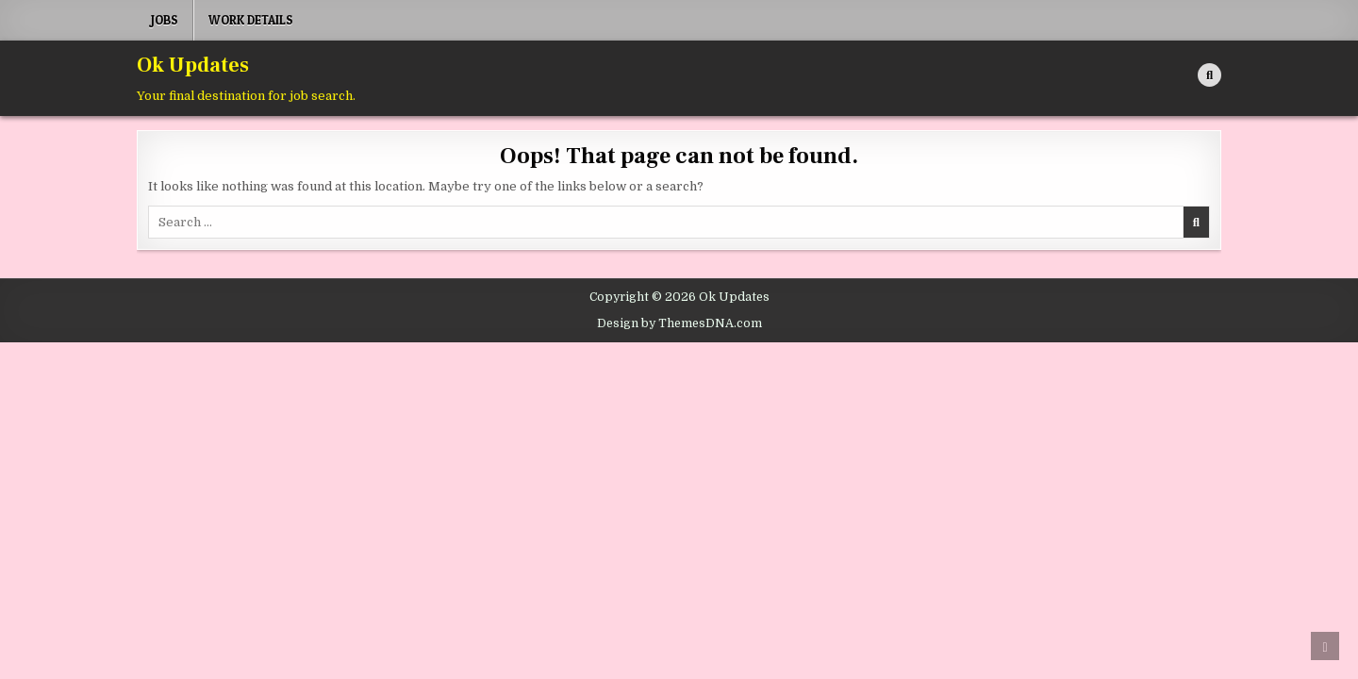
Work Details (250, 19)
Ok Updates (193, 65)
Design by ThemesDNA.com (679, 323)
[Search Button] (1209, 75)
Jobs (164, 19)
